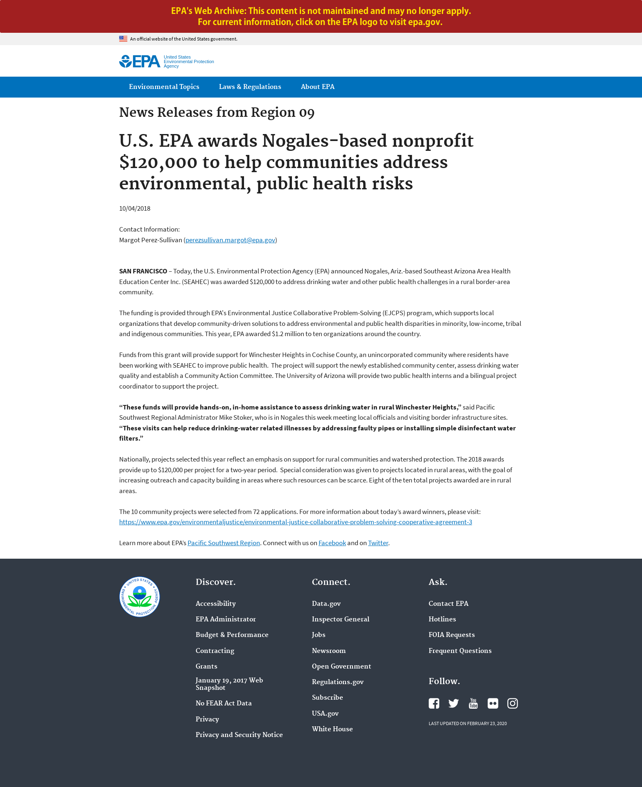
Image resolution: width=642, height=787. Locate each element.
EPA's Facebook (434, 703)
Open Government (341, 667)
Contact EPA (448, 604)
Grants (206, 667)
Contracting (215, 651)
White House (332, 729)
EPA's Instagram (512, 703)
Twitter (378, 542)
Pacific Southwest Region (224, 542)
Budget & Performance (232, 635)
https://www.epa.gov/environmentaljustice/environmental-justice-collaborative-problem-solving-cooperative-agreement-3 (295, 521)
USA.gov (325, 714)
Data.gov (326, 604)
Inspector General (340, 619)
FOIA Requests (452, 635)
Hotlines (442, 619)
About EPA (318, 87)
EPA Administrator (226, 619)
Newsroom (329, 651)
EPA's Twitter (453, 703)
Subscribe (327, 698)
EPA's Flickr (493, 703)
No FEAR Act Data (224, 703)
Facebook (332, 542)
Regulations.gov (338, 682)
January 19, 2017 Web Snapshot (229, 684)
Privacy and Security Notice (239, 735)
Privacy (207, 719)
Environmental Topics (164, 87)
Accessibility (216, 604)
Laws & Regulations (250, 87)
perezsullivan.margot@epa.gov (230, 239)
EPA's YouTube (473, 703)
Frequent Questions (460, 651)
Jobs (319, 635)
